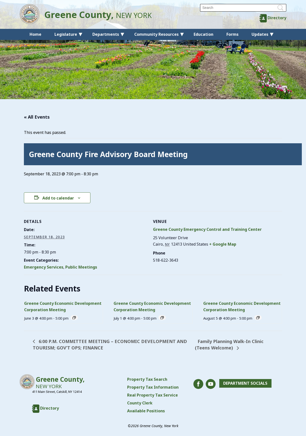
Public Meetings (81, 267)
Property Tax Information (153, 387)
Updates (260, 34)
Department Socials (245, 383)
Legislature (65, 34)
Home (35, 34)
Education (203, 34)
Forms (232, 34)
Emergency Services (43, 267)
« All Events (37, 117)
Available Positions (146, 411)
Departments (105, 34)
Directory (277, 17)
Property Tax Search (147, 379)
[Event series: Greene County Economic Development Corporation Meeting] (74, 317)
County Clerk (140, 403)
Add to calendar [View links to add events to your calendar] (58, 198)
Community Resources (156, 34)
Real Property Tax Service (152, 395)
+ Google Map (222, 244)
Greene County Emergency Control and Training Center (207, 229)
